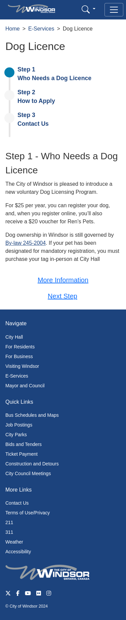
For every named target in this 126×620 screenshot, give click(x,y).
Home (12, 29)
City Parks (16, 434)
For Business (19, 356)
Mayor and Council (25, 385)
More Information (63, 280)
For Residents (20, 346)
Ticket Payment (21, 454)
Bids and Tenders (23, 444)
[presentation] (66, 74)
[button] (88, 9)
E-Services (41, 29)
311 (9, 532)
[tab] (66, 73)
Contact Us (17, 503)
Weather (14, 542)
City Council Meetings (28, 473)
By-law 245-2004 (25, 243)
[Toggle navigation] (113, 9)
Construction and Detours (32, 463)
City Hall (14, 337)
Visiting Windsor (22, 366)
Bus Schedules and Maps (32, 415)
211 (9, 522)
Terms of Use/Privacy (27, 512)
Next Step (62, 296)
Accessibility (18, 551)
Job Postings (18, 425)
